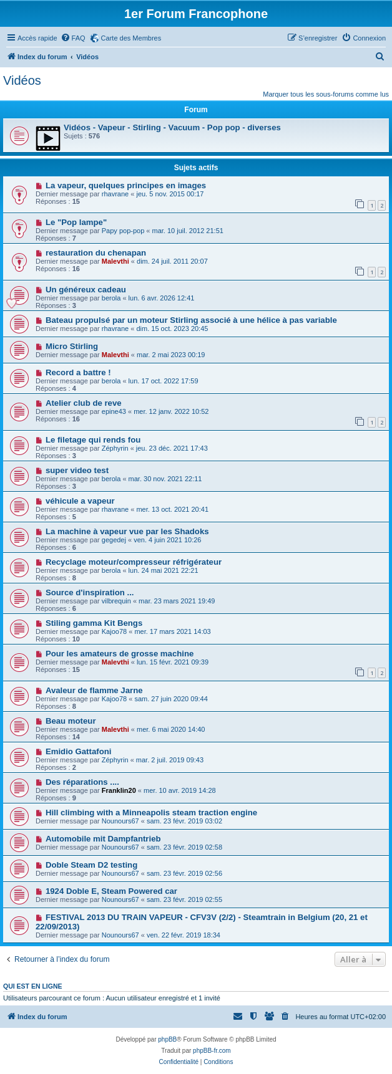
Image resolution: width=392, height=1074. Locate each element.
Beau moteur (71, 721)
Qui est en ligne (32, 986)
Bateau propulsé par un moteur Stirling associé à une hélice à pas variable (191, 320)
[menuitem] (73, 38)
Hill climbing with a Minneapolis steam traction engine (151, 812)
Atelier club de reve (84, 403)
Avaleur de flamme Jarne (94, 690)
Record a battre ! (78, 372)
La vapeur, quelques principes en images (126, 185)
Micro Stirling (72, 346)
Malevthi (115, 261)
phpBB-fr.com (212, 1050)
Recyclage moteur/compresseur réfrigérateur (134, 562)
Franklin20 (119, 790)
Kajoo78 (114, 631)
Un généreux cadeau (86, 289)
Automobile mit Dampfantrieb (103, 838)
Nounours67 (120, 821)
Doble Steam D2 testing (91, 865)
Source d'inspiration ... (90, 592)
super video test (77, 470)
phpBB (167, 1039)
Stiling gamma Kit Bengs (94, 623)
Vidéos (22, 80)
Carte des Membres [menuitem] (131, 38)
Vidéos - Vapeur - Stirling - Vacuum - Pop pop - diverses (172, 127)
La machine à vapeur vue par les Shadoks (127, 531)
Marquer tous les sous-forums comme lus (326, 94)
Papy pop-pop (123, 230)
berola (111, 298)
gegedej (114, 540)
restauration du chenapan (96, 252)
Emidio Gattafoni (79, 751)
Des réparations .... (82, 782)
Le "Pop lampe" (76, 222)
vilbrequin (116, 601)
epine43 (114, 411)
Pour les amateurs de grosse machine (120, 653)
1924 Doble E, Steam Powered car (111, 891)
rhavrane (115, 194)
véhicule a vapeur (80, 501)
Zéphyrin (115, 448)
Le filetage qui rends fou (93, 439)
